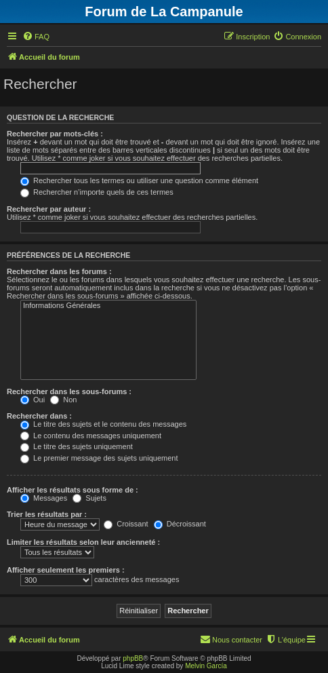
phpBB (133, 658)
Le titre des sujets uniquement (76, 446)
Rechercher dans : (39, 416)
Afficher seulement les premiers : (66, 570)
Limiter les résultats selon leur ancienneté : (83, 542)
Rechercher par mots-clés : (55, 134)
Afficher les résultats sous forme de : (72, 490)
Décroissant (180, 524)
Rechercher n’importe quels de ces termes (96, 192)
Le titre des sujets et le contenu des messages (103, 424)
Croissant (126, 524)
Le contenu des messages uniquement (90, 435)
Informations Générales (108, 306)
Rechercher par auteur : (49, 209)
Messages (43, 498)
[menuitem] (35, 36)
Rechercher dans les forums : (59, 271)
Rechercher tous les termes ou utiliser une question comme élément (139, 180)
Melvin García (206, 666)
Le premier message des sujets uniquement (99, 458)
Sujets (89, 498)
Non (63, 400)
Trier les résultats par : (47, 514)
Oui (32, 400)
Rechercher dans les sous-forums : (69, 391)
